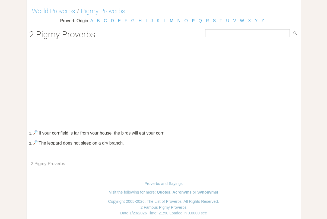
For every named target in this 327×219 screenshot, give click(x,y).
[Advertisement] (163, 83)
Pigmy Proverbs (103, 11)
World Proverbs (53, 11)
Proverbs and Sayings (163, 183)
